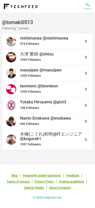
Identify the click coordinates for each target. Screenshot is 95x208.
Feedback (72, 175)
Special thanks (34, 188)
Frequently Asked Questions (42, 175)
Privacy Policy (44, 181)
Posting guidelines (71, 181)
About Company (60, 188)
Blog (15, 175)
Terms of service (18, 181)
